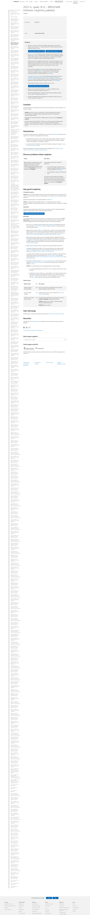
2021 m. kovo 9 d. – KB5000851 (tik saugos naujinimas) (15, 326)
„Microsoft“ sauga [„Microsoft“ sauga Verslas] (47, 905)
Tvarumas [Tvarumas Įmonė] (74, 911)
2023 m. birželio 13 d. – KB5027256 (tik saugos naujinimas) (15, 79)
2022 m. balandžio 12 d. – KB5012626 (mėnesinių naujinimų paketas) (15, 201)
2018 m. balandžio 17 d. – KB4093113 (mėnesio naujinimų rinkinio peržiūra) (15, 678)
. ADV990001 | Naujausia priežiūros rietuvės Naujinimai (43, 251)
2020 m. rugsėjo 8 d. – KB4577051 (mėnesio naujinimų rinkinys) (15, 374)
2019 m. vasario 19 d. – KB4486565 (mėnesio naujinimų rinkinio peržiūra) (15, 564)
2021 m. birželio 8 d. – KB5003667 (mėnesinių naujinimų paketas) (15, 299)
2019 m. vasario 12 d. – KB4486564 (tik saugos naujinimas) (15, 568)
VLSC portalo (43, 260)
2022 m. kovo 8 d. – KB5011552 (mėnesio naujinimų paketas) (14, 208)
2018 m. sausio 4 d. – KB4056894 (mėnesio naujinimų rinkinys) (14, 718)
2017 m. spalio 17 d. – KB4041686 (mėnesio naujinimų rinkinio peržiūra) (15, 746)
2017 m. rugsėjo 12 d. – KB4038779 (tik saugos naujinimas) (15, 765)
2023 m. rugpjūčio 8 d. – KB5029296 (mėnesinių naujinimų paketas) (15, 59)
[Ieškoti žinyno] (76, 1)
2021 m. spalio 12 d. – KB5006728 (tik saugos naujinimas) (15, 259)
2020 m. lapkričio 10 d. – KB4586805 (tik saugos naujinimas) (15, 354)
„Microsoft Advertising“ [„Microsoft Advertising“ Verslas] (48, 913)
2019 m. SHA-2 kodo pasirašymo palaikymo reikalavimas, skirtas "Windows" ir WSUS (43, 234)
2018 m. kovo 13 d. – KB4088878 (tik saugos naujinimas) (15, 698)
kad (57, 195)
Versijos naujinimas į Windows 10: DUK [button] (36, 51)
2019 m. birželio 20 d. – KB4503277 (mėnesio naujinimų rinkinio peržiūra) (15, 516)
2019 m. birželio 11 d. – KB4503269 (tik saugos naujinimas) (15, 520)
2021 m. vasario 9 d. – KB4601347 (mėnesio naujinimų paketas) (14, 330)
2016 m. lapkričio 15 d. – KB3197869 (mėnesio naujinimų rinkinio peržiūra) (15, 857)
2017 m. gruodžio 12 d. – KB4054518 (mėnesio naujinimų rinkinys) (15, 726)
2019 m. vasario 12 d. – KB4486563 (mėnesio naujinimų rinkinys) (15, 572)
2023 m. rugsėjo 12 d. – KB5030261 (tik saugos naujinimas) (15, 55)
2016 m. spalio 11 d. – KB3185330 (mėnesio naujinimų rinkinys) (14, 877)
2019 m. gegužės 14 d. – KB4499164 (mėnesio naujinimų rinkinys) (15, 536)
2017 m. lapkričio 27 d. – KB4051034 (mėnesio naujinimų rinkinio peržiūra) (15, 734)
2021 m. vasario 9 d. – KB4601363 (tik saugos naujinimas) (15, 334)
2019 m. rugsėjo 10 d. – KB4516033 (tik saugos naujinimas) (15, 485)
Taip (49, 898)
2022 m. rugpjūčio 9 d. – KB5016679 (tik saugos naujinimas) (15, 165)
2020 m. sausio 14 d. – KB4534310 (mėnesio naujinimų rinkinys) (15, 441)
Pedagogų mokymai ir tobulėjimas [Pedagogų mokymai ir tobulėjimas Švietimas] (37, 913)
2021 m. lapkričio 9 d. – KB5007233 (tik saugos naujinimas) (15, 251)
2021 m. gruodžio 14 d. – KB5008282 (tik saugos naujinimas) (15, 243)
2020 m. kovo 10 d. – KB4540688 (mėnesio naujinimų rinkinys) (14, 417)
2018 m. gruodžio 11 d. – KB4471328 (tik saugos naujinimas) (15, 587)
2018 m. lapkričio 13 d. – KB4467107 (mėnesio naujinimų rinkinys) (15, 603)
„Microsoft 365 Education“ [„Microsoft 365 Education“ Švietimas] (35, 909)
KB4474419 (41, 230)
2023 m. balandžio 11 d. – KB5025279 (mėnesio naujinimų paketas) (15, 90)
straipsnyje (42, 122)
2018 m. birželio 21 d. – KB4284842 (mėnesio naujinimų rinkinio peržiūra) (15, 655)
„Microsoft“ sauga (49, 362)
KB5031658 (29, 249)
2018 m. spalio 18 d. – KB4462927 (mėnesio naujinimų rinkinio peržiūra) (15, 607)
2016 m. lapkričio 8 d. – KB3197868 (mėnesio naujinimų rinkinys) (15, 865)
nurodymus (32, 263)
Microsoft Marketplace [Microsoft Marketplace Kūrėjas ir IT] (62, 912)
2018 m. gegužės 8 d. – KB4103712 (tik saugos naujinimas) (15, 674)
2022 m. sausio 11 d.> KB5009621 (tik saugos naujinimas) (15, 235)
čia (49, 90)
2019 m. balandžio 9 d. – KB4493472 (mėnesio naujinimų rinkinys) (15, 544)
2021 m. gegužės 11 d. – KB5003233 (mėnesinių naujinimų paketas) (15, 307)
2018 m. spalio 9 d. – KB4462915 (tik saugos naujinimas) (15, 611)
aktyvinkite (54, 260)
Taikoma (25, 13)
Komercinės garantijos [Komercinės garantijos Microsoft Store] (22, 913)
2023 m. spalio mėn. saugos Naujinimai (39, 149)
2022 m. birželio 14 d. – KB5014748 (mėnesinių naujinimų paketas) (15, 177)
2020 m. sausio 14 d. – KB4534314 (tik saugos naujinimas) (15, 437)
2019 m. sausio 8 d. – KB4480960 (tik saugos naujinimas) (15, 579)
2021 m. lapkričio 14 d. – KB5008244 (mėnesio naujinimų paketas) (15, 239)
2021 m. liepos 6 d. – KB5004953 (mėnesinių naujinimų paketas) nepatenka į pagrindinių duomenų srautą (15, 288)
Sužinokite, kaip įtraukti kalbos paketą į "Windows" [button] (34, 213)
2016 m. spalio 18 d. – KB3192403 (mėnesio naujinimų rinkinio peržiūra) (15, 869)
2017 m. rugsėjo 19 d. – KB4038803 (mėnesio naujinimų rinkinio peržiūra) (15, 757)
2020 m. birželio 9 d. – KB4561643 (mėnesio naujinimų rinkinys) (14, 398)
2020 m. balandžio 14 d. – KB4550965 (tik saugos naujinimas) (15, 413)
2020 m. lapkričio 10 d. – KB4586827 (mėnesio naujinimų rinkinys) (15, 358)
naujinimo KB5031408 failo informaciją (56, 313)
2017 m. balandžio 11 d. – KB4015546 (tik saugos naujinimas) (15, 822)
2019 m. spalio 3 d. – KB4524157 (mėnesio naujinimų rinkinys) (14, 477)
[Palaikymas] (16, 1)
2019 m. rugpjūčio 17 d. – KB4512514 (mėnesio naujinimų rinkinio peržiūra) (15, 492)
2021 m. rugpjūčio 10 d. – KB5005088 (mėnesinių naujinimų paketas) (15, 271)
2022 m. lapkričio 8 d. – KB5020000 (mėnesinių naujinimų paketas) (15, 137)
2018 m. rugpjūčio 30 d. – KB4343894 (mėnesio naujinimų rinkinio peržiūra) (15, 631)
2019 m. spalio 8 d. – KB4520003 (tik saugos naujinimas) (15, 469)
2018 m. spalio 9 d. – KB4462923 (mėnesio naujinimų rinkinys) (14, 615)
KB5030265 (55, 134)
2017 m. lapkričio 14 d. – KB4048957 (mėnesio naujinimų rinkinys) (15, 738)
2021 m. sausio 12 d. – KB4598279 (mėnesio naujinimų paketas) (15, 342)
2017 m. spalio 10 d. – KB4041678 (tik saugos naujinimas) (15, 753)
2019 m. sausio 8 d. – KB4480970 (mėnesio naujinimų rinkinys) (14, 583)
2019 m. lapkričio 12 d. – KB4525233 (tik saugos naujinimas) (15, 457)
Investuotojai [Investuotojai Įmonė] (74, 909)
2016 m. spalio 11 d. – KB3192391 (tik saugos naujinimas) (15, 873)
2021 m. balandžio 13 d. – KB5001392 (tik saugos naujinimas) (15, 318)
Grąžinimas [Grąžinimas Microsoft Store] (20, 907)
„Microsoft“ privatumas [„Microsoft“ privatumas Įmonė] (76, 907)
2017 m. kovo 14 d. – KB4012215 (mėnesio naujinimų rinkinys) (14, 834)
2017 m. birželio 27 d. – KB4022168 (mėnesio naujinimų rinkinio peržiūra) (15, 794)
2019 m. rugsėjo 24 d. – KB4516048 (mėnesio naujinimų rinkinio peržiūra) (15, 481)
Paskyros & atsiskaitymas (44, 1)
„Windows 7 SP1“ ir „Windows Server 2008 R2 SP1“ (15, 11)
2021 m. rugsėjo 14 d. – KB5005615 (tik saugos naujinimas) (15, 267)
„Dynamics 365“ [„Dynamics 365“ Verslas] (47, 909)
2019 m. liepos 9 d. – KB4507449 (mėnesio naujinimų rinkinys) (14, 512)
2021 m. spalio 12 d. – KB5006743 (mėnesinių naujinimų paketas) (15, 255)
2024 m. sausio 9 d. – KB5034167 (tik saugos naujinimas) (15, 23)
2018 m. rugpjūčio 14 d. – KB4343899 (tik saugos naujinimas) (15, 639)
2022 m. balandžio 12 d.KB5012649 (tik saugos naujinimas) (15, 204)
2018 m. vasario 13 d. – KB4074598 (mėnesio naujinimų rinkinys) (15, 706)
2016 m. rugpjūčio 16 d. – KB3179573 (15, 884)
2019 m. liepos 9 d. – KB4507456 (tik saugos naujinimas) (15, 508)
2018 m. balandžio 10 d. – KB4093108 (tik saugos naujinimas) (15, 686)
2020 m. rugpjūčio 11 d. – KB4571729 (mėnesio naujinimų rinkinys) (15, 382)
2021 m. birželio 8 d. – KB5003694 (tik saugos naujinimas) (15, 303)
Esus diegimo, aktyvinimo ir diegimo (35, 76)
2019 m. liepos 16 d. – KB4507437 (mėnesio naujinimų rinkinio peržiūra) (15, 504)
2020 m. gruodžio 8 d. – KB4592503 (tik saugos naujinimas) (15, 346)
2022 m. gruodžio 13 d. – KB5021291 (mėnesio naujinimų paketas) (15, 122)
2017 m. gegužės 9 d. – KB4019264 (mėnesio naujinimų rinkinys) (15, 810)
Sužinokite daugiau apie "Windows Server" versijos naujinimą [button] (39, 86)
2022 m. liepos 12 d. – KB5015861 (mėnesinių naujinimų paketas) (15, 169)
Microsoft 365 (22, 1)
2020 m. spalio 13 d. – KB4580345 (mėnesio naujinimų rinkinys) (14, 362)
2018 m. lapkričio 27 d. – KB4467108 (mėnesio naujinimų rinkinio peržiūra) (15, 595)
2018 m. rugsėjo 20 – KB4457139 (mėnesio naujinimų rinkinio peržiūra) (15, 619)
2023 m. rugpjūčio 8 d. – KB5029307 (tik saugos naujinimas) (15, 63)
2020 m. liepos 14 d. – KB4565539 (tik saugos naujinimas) (15, 386)
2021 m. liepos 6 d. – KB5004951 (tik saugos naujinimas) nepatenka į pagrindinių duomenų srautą (15, 294)
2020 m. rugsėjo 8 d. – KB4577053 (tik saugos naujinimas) (15, 370)
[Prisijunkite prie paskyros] (82, 1)
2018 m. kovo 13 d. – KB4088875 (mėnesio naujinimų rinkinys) (14, 694)
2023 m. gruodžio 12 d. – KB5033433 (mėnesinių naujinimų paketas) (15, 27)
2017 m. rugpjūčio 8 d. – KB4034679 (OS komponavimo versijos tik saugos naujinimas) (15, 781)
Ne (55, 898)
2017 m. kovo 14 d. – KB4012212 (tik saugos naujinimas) (15, 837)
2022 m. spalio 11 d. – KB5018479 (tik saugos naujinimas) (15, 149)
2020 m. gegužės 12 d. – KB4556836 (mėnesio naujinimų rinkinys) (15, 405)
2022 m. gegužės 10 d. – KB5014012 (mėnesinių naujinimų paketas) (15, 193)
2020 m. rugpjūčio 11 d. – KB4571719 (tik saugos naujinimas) (15, 378)
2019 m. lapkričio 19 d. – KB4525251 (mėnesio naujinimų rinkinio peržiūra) (15, 453)
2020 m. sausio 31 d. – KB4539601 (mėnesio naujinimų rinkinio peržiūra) (15, 433)
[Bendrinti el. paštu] (28, 327)
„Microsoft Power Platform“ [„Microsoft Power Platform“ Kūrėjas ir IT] (63, 914)
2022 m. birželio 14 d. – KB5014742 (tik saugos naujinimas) (15, 181)
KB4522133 (40, 70)
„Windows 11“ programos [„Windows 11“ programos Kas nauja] (7, 909)
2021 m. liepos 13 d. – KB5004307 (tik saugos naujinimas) (15, 283)
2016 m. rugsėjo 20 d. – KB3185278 (15, 881)
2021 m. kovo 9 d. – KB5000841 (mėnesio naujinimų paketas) (14, 322)
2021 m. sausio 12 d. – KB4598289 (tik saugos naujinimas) (15, 338)
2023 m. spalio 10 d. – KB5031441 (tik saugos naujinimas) (15, 47)
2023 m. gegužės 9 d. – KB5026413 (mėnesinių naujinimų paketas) (15, 83)
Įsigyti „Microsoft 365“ (59, 1)
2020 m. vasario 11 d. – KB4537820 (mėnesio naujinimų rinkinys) (15, 425)
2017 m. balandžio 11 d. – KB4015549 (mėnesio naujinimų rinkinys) (15, 826)
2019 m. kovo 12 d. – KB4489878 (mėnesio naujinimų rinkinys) (14, 556)
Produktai (30, 1)
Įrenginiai (36, 1)
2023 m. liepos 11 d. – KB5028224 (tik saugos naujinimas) (15, 71)
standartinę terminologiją (35, 321)
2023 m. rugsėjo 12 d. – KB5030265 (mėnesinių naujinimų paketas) (15, 51)
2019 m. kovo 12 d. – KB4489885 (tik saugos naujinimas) (15, 560)
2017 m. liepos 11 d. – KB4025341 (14, 788)
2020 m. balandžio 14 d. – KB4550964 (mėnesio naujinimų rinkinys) (15, 409)
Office (27, 1)
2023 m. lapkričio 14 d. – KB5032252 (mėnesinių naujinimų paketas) (15, 35)
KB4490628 (51, 224)
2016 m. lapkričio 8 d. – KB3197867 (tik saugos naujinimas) (15, 861)
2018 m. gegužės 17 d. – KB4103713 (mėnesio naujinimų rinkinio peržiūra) (15, 666)
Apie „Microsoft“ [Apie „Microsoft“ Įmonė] (75, 905)
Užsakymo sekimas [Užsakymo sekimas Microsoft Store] (21, 909)
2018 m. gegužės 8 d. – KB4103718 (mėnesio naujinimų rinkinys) (15, 670)
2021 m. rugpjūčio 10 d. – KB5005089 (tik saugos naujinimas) (15, 275)
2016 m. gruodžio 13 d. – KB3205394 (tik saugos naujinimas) (15, 853)
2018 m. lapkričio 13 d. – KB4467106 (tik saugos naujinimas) (15, 599)
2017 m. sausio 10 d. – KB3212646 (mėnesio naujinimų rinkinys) (15, 841)
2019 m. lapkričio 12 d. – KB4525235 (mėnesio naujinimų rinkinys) (15, 461)
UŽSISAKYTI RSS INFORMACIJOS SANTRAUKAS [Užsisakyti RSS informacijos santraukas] (33, 330)
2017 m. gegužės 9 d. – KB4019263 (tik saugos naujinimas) (15, 814)
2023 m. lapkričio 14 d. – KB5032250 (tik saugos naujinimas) (15, 39)
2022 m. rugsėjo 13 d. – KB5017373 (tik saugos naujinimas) (15, 157)
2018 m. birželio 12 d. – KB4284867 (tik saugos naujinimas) (15, 662)
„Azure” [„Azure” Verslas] (46, 907)
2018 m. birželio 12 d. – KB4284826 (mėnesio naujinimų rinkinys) (15, 659)
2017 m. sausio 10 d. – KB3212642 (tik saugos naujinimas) (15, 845)
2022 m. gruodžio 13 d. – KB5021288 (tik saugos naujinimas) (15, 126)
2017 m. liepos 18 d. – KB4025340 (14, 785)
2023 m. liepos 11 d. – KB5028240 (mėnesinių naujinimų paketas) (15, 67)
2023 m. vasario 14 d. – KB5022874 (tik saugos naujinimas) (15, 110)
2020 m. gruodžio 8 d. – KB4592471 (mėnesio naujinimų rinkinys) (15, 350)
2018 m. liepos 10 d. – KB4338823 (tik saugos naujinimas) (15, 651)
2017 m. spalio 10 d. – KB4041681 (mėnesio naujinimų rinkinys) (14, 750)
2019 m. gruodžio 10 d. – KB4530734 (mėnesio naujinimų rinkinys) (15, 449)
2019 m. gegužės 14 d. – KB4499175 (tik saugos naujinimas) (15, 532)
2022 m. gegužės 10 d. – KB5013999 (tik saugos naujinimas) (15, 197)
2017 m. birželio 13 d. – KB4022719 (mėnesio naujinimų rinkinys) (15, 798)
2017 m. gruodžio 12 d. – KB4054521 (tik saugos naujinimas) (15, 730)
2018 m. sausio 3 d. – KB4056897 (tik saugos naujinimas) (15, 722)
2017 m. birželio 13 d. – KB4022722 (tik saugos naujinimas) (15, 802)
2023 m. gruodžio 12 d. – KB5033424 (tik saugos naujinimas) (15, 31)
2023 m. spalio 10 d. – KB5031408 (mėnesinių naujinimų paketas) (15, 43)
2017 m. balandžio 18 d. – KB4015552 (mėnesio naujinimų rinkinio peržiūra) (15, 818)
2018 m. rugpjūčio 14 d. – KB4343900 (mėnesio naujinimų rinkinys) (15, 635)
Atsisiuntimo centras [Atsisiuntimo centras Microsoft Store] (21, 905)
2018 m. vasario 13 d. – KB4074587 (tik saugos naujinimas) (15, 710)
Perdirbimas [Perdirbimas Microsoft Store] (20, 911)
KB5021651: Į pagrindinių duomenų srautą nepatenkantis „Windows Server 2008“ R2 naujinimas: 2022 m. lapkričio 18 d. (15, 132)
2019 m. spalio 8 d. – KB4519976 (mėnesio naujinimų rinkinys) (14, 473)
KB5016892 (42, 238)
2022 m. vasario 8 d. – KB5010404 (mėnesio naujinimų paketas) (14, 216)
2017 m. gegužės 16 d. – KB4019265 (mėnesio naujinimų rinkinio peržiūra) (15, 806)
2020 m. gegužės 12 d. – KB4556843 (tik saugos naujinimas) (15, 401)
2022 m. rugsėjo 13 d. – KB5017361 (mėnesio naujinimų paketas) (15, 153)
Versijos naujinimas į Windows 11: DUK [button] (54, 51)
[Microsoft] (8, 1)
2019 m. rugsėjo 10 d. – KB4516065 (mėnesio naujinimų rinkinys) (15, 488)
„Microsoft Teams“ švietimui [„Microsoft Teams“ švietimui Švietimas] (36, 907)
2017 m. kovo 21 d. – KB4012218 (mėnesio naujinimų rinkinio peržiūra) (15, 830)
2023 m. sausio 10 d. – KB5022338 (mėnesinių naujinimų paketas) (15, 114)
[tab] (29, 348)
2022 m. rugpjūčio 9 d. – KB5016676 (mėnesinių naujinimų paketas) (15, 161)
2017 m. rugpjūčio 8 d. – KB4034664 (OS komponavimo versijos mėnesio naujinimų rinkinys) (15, 776)
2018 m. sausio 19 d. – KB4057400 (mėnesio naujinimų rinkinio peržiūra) (15, 714)
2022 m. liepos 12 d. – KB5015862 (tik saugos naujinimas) (15, 173)
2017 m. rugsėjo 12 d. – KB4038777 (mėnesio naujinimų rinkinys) (15, 761)
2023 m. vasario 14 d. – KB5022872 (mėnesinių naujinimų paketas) (15, 106)
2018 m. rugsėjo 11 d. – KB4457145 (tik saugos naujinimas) (15, 627)
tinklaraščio (49, 180)
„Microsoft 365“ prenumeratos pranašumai (26, 364)
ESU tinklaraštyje (56, 80)
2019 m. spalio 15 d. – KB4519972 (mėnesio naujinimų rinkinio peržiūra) (15, 465)
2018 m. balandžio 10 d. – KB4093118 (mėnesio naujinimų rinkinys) (15, 682)
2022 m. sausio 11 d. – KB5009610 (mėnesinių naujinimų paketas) (15, 231)
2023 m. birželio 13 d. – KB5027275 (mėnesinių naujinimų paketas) (15, 75)
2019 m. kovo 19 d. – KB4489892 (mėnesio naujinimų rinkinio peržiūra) (15, 552)
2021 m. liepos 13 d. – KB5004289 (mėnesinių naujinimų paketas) (15, 279)
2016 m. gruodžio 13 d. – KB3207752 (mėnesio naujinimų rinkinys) (15, 849)
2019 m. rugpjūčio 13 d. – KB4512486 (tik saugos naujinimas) (15, 500)
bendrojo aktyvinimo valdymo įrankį (38, 262)
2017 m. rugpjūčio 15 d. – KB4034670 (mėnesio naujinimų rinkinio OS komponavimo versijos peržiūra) (15, 770)
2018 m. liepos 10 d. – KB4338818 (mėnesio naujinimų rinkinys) (14, 647)
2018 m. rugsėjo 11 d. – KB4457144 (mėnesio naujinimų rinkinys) (15, 623)
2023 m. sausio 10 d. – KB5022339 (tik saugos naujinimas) (15, 118)
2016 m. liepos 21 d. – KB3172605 (14, 887)
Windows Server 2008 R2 (33, 54)
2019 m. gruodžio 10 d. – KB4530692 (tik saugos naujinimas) (15, 445)
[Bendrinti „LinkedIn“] (26, 327)
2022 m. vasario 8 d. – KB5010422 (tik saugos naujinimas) (15, 220)
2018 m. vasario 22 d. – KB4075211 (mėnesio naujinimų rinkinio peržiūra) (15, 702)
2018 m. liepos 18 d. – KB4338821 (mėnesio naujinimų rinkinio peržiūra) (15, 643)
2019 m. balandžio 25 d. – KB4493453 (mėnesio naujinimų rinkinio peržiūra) (15, 540)
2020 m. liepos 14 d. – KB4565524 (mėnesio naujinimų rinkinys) (14, 390)
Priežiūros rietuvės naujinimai (42, 256)
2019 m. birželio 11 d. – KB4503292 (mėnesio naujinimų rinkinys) (15, 524)
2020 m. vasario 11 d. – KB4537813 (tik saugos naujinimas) (15, 429)
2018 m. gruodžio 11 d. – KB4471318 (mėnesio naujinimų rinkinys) (15, 591)
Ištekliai (51, 1)
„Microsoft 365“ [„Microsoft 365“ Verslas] (47, 911)
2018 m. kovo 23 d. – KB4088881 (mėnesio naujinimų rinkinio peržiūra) (15, 690)
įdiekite (48, 260)
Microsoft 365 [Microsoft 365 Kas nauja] (6, 907)
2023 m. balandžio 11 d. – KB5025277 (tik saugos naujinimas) (15, 94)
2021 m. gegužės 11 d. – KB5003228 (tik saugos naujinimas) (15, 311)
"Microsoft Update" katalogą (39, 226)
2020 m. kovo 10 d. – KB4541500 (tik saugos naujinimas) (15, 421)
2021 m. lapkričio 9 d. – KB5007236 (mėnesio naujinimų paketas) (15, 247)
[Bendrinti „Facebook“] (24, 327)
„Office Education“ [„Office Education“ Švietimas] (34, 911)
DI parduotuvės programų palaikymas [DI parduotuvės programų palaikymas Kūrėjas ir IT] (64, 907)
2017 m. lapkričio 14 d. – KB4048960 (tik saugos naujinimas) (15, 742)
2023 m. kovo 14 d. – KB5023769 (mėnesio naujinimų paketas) (14, 98)
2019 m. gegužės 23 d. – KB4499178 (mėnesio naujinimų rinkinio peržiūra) (15, 528)
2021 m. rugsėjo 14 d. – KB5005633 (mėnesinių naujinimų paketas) (15, 263)
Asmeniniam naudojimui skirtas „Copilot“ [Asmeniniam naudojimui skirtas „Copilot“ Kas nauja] (10, 905)
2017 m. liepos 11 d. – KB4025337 (14, 791)
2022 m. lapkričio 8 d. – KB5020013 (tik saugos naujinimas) (15, 141)
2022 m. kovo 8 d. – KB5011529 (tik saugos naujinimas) (15, 212)
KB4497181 (51, 73)
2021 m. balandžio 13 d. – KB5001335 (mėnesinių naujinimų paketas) (15, 315)
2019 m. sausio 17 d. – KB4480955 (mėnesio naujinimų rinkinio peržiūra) (15, 575)
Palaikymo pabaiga (14, 16)
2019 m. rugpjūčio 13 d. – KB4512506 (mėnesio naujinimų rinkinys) (15, 496)
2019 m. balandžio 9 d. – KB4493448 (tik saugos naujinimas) (15, 548)
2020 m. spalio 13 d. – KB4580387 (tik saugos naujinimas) (15, 366)
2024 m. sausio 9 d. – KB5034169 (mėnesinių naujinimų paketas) (15, 19)
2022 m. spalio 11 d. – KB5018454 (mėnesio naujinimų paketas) (14, 145)
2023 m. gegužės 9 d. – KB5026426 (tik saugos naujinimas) (15, 87)
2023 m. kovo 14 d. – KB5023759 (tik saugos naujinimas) (15, 102)
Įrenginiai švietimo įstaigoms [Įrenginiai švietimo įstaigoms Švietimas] (36, 905)
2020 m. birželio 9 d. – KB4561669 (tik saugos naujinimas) (15, 394)
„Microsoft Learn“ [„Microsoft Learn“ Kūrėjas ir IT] (61, 905)
